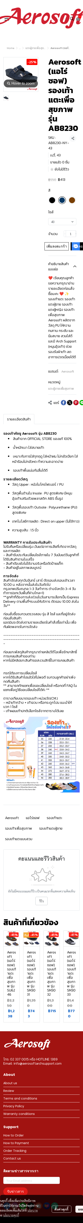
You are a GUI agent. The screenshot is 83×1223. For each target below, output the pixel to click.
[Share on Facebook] (63, 402)
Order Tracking (14, 1151)
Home (10, 48)
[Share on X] (69, 402)
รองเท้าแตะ (54, 817)
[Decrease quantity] (65, 234)
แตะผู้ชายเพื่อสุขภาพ (36, 48)
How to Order (13, 1135)
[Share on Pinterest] (76, 402)
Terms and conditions (20, 1098)
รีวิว (41, 901)
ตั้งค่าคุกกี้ (61, 1205)
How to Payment (16, 1143)
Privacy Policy (13, 1106)
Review (8, 1091)
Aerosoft (67, 371)
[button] (72, 19)
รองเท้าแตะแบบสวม (18, 838)
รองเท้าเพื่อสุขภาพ (18, 828)
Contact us (12, 1158)
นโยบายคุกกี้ (11, 1211)
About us (10, 1083)
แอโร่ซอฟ (33, 817)
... (20, 48)
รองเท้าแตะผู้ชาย (50, 828)
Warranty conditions (19, 1114)
